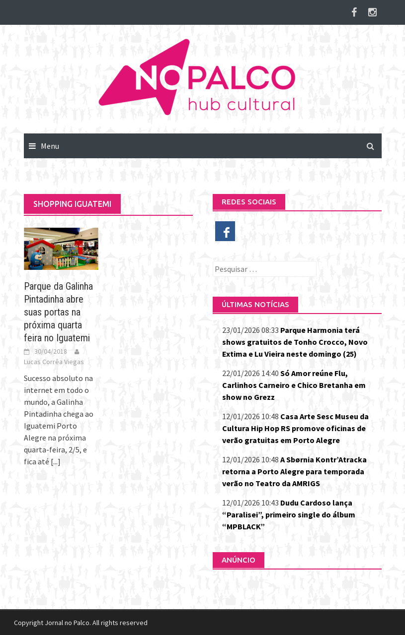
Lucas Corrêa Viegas (54, 361)
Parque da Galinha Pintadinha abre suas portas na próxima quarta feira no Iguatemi (58, 312)
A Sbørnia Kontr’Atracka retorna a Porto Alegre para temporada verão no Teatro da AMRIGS (294, 471)
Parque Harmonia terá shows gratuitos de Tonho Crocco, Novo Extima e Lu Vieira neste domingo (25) (295, 342)
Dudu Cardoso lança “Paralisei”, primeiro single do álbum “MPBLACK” (288, 514)
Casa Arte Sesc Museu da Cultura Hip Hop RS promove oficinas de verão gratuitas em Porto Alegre (295, 428)
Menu (50, 146)
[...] (56, 461)
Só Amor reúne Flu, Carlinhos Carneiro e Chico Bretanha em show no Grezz (294, 385)
